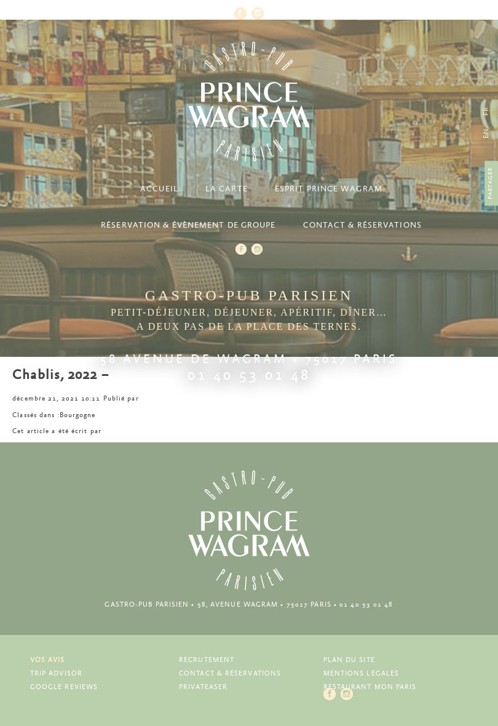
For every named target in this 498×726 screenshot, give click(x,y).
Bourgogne (78, 415)
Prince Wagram (249, 101)
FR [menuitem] (486, 111)
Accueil (159, 189)
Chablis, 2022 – (60, 375)
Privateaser (203, 687)
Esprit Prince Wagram (328, 189)
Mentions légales (361, 673)
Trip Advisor (56, 673)
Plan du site (349, 660)
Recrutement (206, 660)
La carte (226, 189)
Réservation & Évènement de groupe (188, 225)
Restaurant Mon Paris (370, 687)
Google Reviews (64, 687)
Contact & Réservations (362, 225)
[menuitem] (486, 133)
